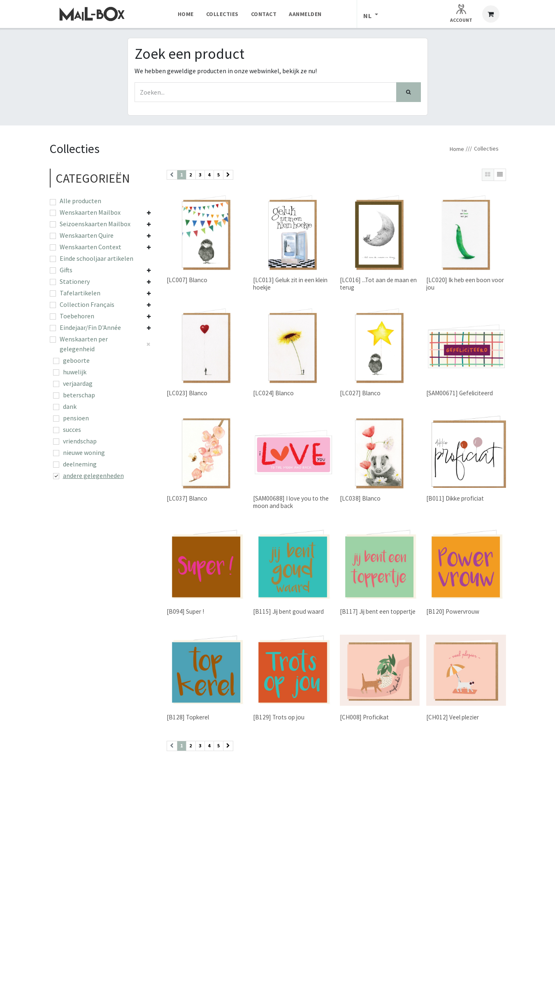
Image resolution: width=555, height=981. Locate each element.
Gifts (66, 270)
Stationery (75, 281)
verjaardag (78, 383)
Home (457, 149)
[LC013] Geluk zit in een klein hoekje (290, 283)
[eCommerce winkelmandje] (490, 14)
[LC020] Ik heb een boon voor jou (465, 283)
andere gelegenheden (93, 475)
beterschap (79, 395)
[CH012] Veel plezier (452, 717)
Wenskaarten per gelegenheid (84, 344)
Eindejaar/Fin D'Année (90, 327)
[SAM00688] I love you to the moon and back (291, 502)
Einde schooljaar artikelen (96, 258)
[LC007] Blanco (187, 280)
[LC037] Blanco (187, 499)
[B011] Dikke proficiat (454, 499)
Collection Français (87, 304)
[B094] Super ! (185, 611)
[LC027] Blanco (359, 393)
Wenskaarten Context (90, 247)
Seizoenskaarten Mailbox (95, 224)
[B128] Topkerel (188, 717)
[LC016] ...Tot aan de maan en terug (377, 283)
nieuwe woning (84, 452)
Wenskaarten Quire (87, 235)
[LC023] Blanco (187, 393)
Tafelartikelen (80, 293)
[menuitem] (186, 14)
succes (72, 429)
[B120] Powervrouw (452, 611)
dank (70, 406)
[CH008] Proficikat (363, 717)
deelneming (80, 464)
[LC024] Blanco (273, 393)
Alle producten (80, 201)
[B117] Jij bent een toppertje (377, 611)
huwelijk (74, 372)
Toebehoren (77, 316)
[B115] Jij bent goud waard (288, 611)
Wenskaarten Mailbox (90, 212)
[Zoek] (408, 92)
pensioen (76, 418)
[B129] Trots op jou (278, 717)
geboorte (76, 360)
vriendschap (80, 441)
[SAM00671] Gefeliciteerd (459, 393)
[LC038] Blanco (359, 499)
